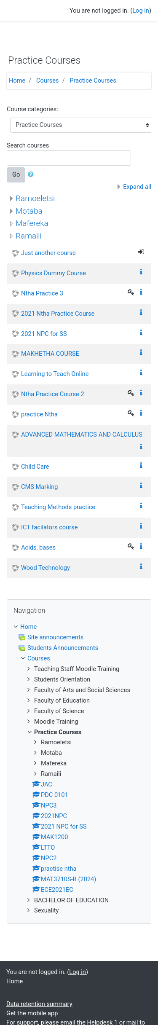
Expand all (137, 187)
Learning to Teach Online (54, 374)
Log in (140, 10)
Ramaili (29, 236)
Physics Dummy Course (53, 273)
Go (16, 174)
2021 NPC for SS (44, 334)
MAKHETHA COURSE (50, 353)
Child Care (35, 466)
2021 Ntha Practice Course (57, 313)
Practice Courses (93, 80)
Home (17, 80)
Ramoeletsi (35, 198)
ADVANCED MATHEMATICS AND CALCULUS (81, 434)
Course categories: (32, 109)
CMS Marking (39, 487)
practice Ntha (39, 414)
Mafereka (32, 223)
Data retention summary (39, 1004)
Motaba (29, 211)
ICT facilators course (49, 527)
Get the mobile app (32, 1013)
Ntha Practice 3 (42, 293)
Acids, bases (38, 547)
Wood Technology (45, 568)
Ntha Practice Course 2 (52, 394)
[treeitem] (79, 627)
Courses (47, 80)
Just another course (48, 253)
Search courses (28, 145)
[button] (32, 175)
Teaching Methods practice (58, 507)
